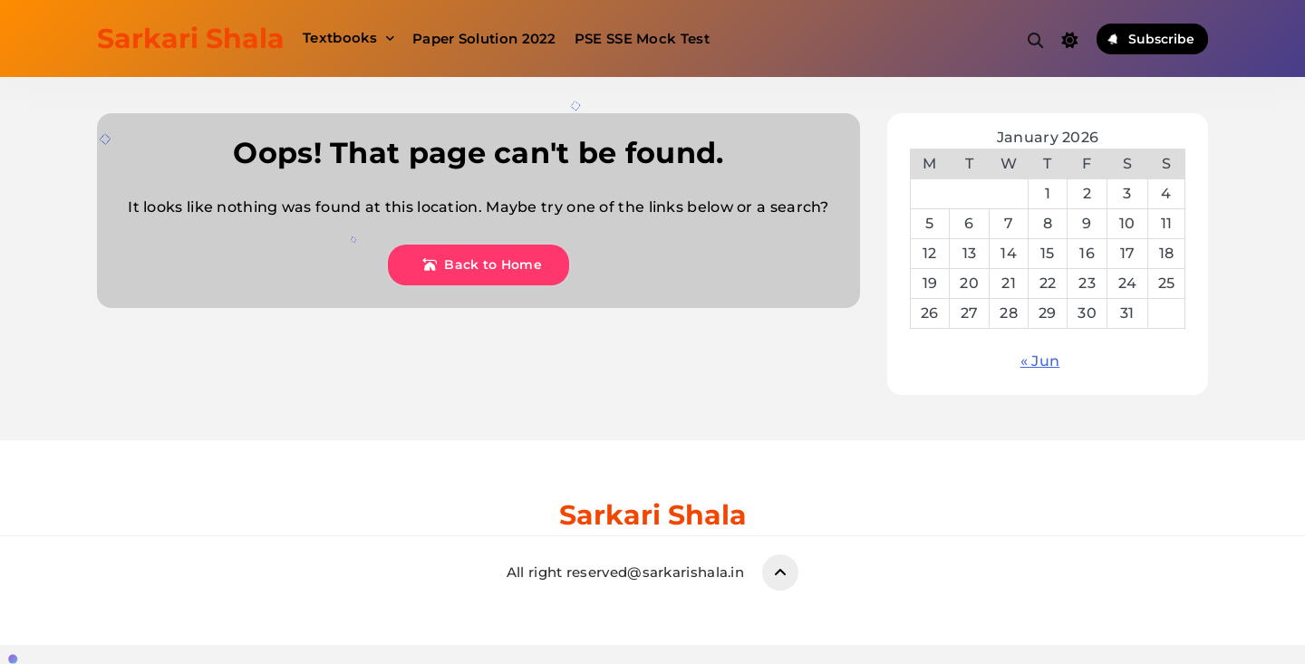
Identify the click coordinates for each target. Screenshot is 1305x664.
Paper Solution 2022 (484, 38)
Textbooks (340, 37)
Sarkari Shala (191, 38)
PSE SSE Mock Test (642, 38)
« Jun (1040, 361)
